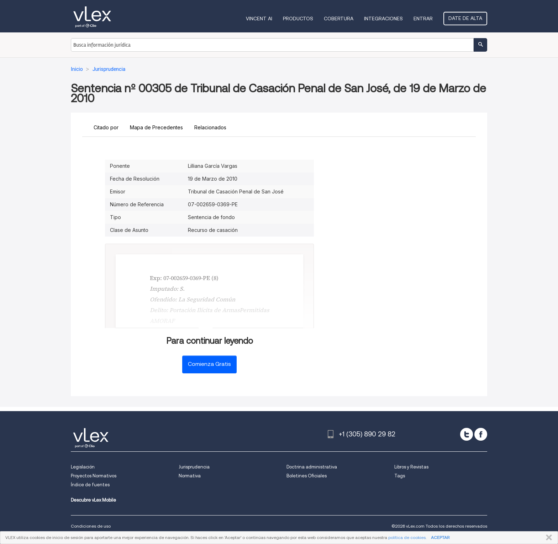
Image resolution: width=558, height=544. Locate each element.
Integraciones (383, 18)
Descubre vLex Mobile (93, 500)
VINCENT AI (259, 18)
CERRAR (547, 537)
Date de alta (465, 18)
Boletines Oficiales (306, 475)
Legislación (83, 467)
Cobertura (338, 18)
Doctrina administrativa (311, 467)
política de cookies (407, 537)
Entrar (423, 18)
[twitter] (466, 434)
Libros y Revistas (411, 467)
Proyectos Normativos (93, 475)
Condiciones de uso (91, 526)
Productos (298, 18)
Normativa (190, 475)
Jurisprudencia (194, 467)
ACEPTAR (440, 537)
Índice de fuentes (90, 484)
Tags (399, 475)
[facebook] (480, 434)
